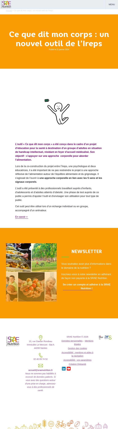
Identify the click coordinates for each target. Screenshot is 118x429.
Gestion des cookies (77, 348)
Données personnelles (72, 341)
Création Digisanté (77, 364)
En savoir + (21, 216)
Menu (112, 4)
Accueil (9, 11)
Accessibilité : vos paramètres (77, 360)
